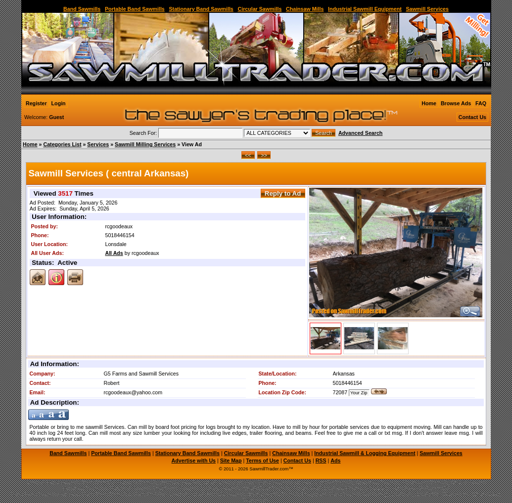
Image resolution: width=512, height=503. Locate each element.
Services (98, 144)
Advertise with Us (194, 460)
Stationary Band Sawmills (201, 9)
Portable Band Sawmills (135, 9)
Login (58, 103)
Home (428, 103)
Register (36, 103)
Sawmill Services (427, 9)
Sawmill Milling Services (145, 144)
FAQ (480, 103)
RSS (321, 460)
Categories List (62, 144)
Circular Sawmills (259, 9)
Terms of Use (262, 460)
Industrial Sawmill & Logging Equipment (364, 453)
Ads (335, 460)
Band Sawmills (81, 9)
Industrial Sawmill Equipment (365, 9)
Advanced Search (360, 133)
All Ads (114, 253)
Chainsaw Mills (305, 9)
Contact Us (472, 117)
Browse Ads (456, 103)
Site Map (231, 460)
